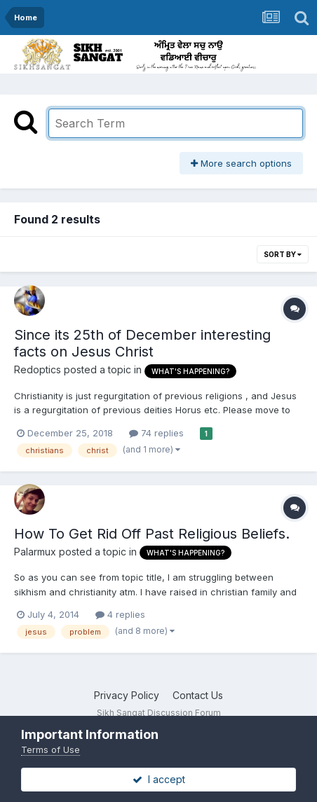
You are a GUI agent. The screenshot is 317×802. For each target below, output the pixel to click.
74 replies (156, 432)
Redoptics (37, 369)
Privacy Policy (126, 695)
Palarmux (35, 552)
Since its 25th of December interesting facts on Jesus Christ (142, 343)
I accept (159, 779)
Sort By (283, 254)
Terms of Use (50, 749)
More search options (241, 163)
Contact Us (198, 695)
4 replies (120, 614)
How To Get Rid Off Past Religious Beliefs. (152, 533)
